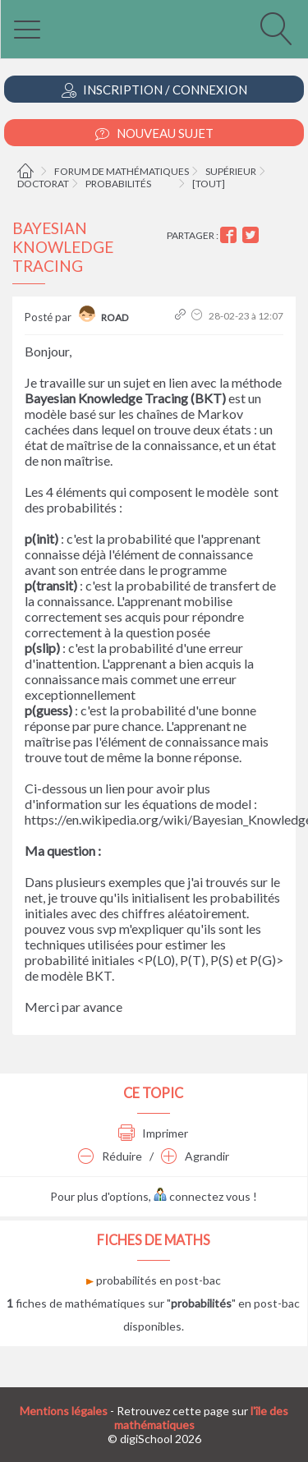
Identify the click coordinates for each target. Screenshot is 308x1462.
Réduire (110, 1156)
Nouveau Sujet (154, 133)
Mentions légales (64, 1411)
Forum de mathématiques (121, 171)
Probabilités (118, 183)
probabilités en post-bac (153, 1280)
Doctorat (43, 183)
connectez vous (202, 1196)
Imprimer (153, 1133)
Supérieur (230, 171)
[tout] (208, 183)
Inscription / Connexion (154, 90)
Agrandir (195, 1156)
